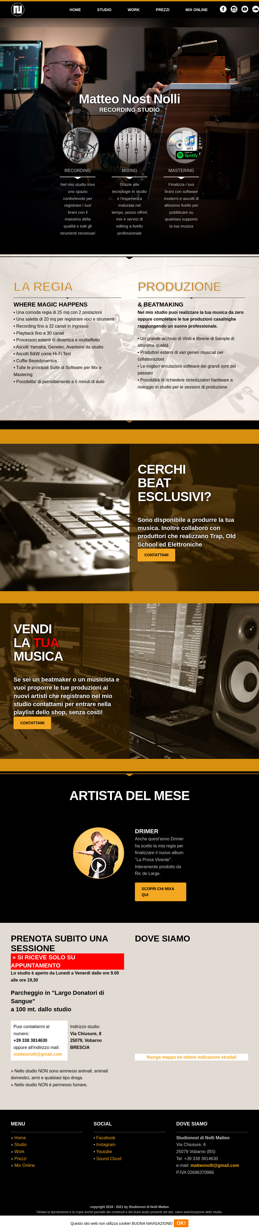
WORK (134, 10)
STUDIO (104, 10)
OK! (181, 1223)
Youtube (104, 1151)
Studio (20, 1144)
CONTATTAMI (156, 555)
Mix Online (24, 1165)
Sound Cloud (108, 1158)
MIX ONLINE (196, 10)
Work (19, 1151)
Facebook (105, 1137)
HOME (75, 10)
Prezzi (20, 1158)
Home (20, 1137)
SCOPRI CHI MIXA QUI (158, 892)
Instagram (105, 1144)
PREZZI (163, 10)
